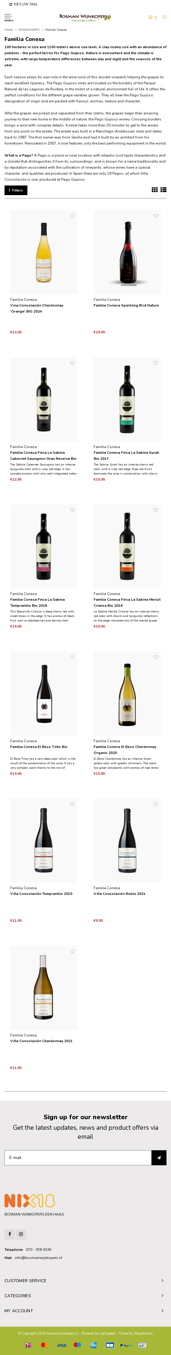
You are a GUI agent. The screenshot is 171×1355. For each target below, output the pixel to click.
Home (9, 30)
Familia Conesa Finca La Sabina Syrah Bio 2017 (126, 455)
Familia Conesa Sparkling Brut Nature (126, 305)
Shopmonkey (143, 1333)
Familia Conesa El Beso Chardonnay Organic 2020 (125, 749)
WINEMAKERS (29, 30)
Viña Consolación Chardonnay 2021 (41, 1041)
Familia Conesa (56, 30)
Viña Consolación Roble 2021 (119, 893)
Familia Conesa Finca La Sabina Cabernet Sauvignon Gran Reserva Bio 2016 (43, 456)
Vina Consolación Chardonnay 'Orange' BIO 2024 (36, 308)
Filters (16, 190)
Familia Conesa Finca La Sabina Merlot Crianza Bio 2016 (127, 602)
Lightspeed (107, 1333)
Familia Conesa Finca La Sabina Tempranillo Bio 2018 (37, 602)
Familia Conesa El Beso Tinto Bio (38, 746)
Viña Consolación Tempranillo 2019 (41, 893)
